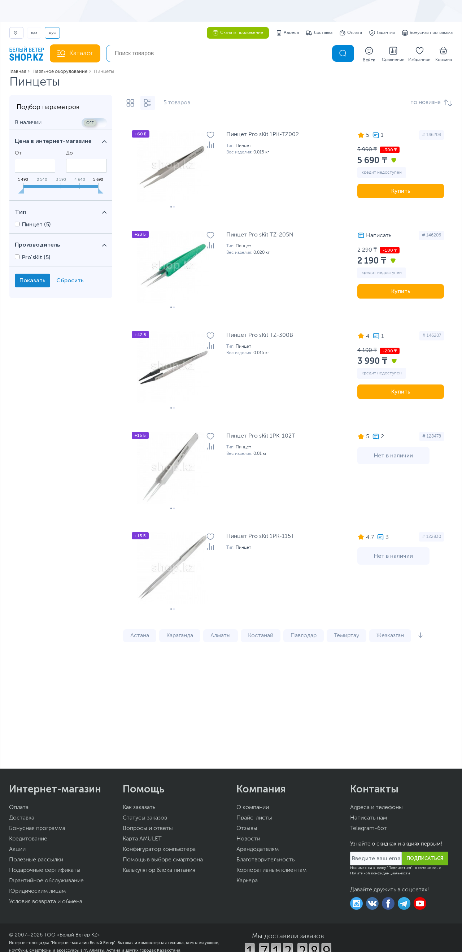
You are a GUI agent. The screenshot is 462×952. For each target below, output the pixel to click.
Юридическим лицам (37, 892)
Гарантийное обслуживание (46, 881)
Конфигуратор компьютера (159, 850)
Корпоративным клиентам (271, 871)
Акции (17, 850)
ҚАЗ (34, 33)
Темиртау (346, 636)
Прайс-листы (254, 819)
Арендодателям (257, 850)
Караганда (179, 636)
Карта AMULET (142, 840)
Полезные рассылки (36, 861)
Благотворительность (265, 861)
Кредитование (28, 840)
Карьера (247, 881)
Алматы (220, 636)
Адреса (287, 33)
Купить (400, 191)
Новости (248, 840)
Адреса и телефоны (376, 808)
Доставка (319, 33)
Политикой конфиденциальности (380, 874)
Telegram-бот (368, 829)
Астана (139, 636)
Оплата (351, 33)
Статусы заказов (145, 819)
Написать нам (368, 819)
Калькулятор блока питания (159, 871)
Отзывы (246, 829)
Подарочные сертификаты (44, 871)
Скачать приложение (238, 33)
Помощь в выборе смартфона (163, 861)
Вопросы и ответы (148, 829)
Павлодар (304, 636)
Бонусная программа (427, 33)
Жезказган (390, 636)
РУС (52, 33)
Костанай (260, 636)
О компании (252, 808)
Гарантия (382, 33)
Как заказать (139, 808)
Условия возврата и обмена (45, 902)
